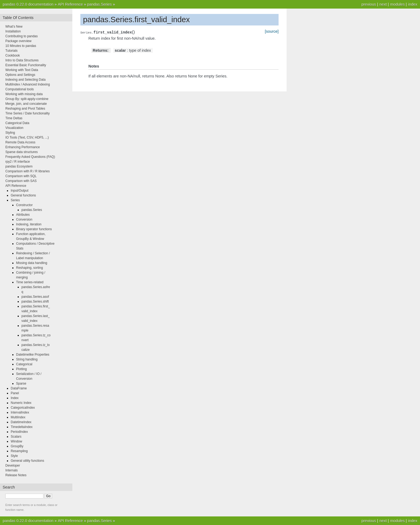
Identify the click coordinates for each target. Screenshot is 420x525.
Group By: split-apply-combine (26, 99)
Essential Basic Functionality (25, 65)
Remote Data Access (20, 142)
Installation (13, 31)
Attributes (23, 215)
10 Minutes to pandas (20, 46)
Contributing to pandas (21, 36)
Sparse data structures (21, 152)
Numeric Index (21, 403)
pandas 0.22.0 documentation (28, 4)
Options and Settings (20, 75)
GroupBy (17, 446)
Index (14, 398)
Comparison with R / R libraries (27, 171)
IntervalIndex (20, 412)
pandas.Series (99, 4)
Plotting (21, 369)
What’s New (13, 26)
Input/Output (19, 190)
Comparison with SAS (21, 181)
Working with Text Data (21, 70)
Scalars (16, 436)
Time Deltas (13, 118)
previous (368, 4)
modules (397, 4)
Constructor (24, 205)
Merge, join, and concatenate (26, 104)
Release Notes (16, 475)
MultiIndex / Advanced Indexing (27, 84)
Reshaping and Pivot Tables (25, 108)
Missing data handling (31, 263)
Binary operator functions (34, 229)
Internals (11, 470)
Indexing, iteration (29, 224)
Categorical (24, 364)
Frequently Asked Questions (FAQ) (30, 157)
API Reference (70, 4)
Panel (15, 393)
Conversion (24, 219)
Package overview (18, 41)
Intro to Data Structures (22, 60)
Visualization (14, 128)
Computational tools (19, 89)
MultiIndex (18, 417)
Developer (12, 465)
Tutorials (11, 51)
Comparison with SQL (21, 176)
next (383, 4)
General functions (23, 195)
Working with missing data (24, 94)
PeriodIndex (19, 432)
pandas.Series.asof (35, 297)
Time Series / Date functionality (27, 113)
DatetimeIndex (21, 422)
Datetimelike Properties (32, 354)
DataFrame (19, 388)
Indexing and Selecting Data (25, 79)
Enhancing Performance (22, 147)
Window (16, 441)
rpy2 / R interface (17, 161)
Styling (10, 133)
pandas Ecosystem (18, 166)
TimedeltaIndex (22, 427)
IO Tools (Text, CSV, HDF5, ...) (27, 137)
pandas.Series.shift (35, 301)
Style (14, 456)
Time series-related (29, 282)
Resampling (19, 451)
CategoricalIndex (23, 407)
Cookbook (12, 55)
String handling (27, 359)
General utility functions (27, 461)
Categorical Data (17, 123)
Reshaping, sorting (29, 268)
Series (15, 200)
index (412, 4)
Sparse (21, 383)
